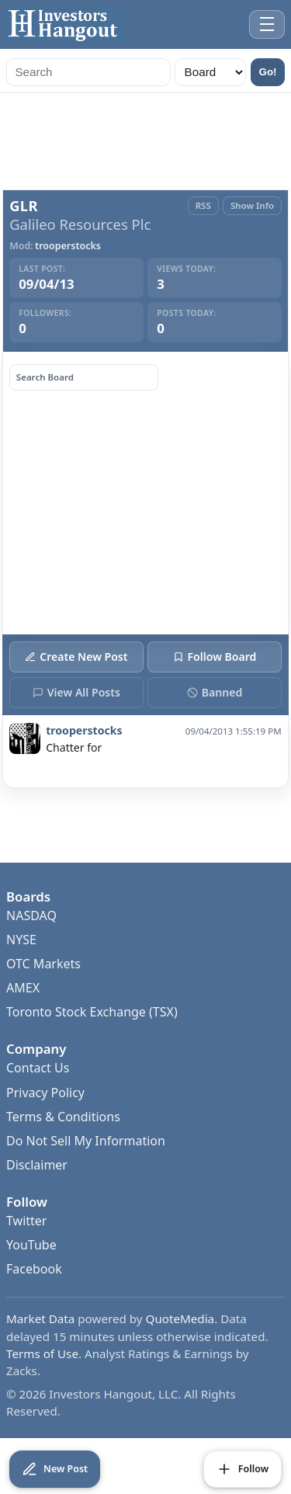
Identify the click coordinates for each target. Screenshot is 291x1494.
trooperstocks (68, 246)
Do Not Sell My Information (85, 1140)
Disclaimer (37, 1164)
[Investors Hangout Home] (66, 24)
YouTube (31, 1244)
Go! (268, 72)
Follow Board (215, 656)
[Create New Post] (54, 1469)
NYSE (21, 939)
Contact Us (37, 1067)
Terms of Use (42, 1353)
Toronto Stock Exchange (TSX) (92, 1011)
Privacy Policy (45, 1092)
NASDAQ (31, 915)
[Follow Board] (242, 1469)
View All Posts (76, 692)
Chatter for (74, 747)
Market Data (40, 1318)
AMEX (23, 987)
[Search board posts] (83, 377)
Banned (214, 692)
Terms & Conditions (63, 1116)
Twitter (26, 1220)
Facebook (34, 1268)
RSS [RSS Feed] (203, 205)
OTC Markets (43, 963)
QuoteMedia (180, 1318)
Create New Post (76, 656)
